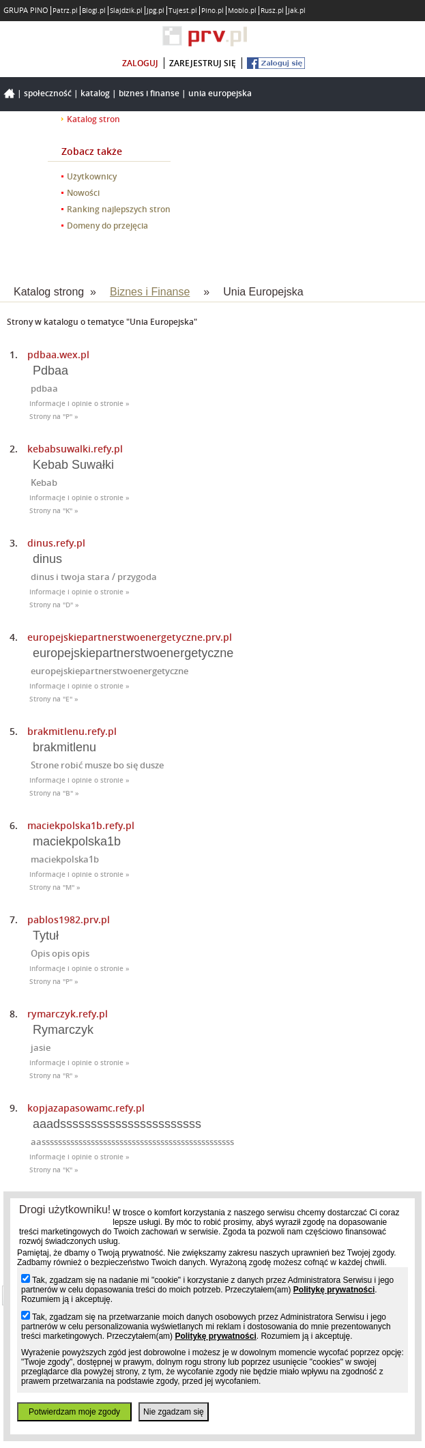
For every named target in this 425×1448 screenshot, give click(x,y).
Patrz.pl (65, 10)
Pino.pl (212, 10)
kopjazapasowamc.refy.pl (86, 1107)
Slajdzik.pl (126, 10)
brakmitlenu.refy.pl (72, 731)
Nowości (83, 193)
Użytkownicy (92, 176)
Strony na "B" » (54, 793)
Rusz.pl (272, 10)
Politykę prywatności (334, 1289)
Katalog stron (93, 119)
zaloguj (140, 63)
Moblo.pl (242, 10)
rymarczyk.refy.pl (67, 1013)
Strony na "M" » (54, 887)
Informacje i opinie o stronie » (79, 403)
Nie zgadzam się (173, 1412)
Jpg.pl (155, 10)
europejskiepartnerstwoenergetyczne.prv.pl (129, 637)
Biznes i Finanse (149, 93)
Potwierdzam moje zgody (74, 1412)
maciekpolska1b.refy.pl (80, 825)
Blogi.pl (94, 10)
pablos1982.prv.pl (68, 919)
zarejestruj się (202, 63)
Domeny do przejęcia (107, 225)
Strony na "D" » (54, 604)
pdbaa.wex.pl (58, 354)
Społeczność (48, 93)
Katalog (95, 93)
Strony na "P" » (53, 416)
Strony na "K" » (53, 510)
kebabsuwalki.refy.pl (75, 448)
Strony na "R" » (53, 1075)
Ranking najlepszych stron (119, 209)
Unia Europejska (220, 93)
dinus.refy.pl (56, 542)
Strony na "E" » (53, 699)
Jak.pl (297, 10)
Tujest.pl (182, 10)
